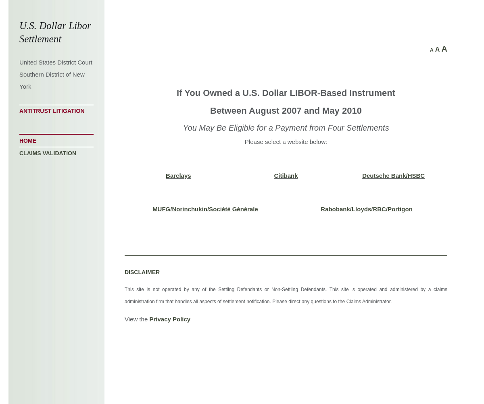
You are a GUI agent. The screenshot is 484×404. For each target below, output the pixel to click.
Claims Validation (47, 153)
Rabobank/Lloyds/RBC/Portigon (367, 209)
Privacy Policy (169, 319)
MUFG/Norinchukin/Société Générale (205, 209)
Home (27, 140)
